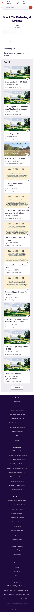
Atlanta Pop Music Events (17, 517)
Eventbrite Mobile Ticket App (17, 414)
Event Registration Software (17, 427)
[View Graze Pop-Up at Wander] (17, 149)
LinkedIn (17, 567)
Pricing (17, 406)
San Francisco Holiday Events (17, 505)
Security (18, 594)
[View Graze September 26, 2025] (17, 72)
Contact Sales (17, 554)
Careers (20, 590)
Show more (17, 387)
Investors (11, 594)
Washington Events (17, 539)
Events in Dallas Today (17, 530)
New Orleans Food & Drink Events (17, 500)
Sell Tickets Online (17, 451)
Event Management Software (17, 472)
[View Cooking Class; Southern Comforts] (17, 228)
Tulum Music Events (17, 509)
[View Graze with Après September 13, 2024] (17, 337)
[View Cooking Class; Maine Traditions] (17, 173)
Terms (11, 599)
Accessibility (24, 599)
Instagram (17, 571)
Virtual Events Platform (17, 481)
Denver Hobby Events (17, 513)
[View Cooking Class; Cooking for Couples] (17, 282)
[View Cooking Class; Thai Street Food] (17, 255)
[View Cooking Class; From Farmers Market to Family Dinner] (17, 201)
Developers (25, 594)
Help (15, 590)
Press (26, 590)
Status (6, 599)
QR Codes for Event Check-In (17, 485)
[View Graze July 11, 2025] (17, 124)
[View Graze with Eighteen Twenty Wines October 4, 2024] (17, 310)
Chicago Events (17, 526)
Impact (5, 594)
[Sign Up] (24, 2)
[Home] (2, 3)
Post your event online (17, 489)
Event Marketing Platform (17, 410)
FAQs (17, 436)
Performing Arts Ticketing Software (17, 455)
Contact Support (17, 550)
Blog (11, 590)
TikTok (17, 576)
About (6, 590)
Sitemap (17, 440)
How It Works (8, 586)
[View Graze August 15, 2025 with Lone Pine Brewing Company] (17, 97)
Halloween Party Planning (17, 477)
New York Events (17, 522)
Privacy (17, 599)
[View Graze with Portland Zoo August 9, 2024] (17, 364)
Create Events (17, 401)
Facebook (17, 563)
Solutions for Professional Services (17, 468)
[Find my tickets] (10, 2)
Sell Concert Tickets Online (17, 459)
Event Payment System (17, 464)
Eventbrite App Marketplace (17, 423)
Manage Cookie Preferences (20, 603)
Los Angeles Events (17, 535)
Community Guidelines (17, 431)
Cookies (8, 603)
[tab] (6, 42)
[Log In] (18, 2)
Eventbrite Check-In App (17, 418)
